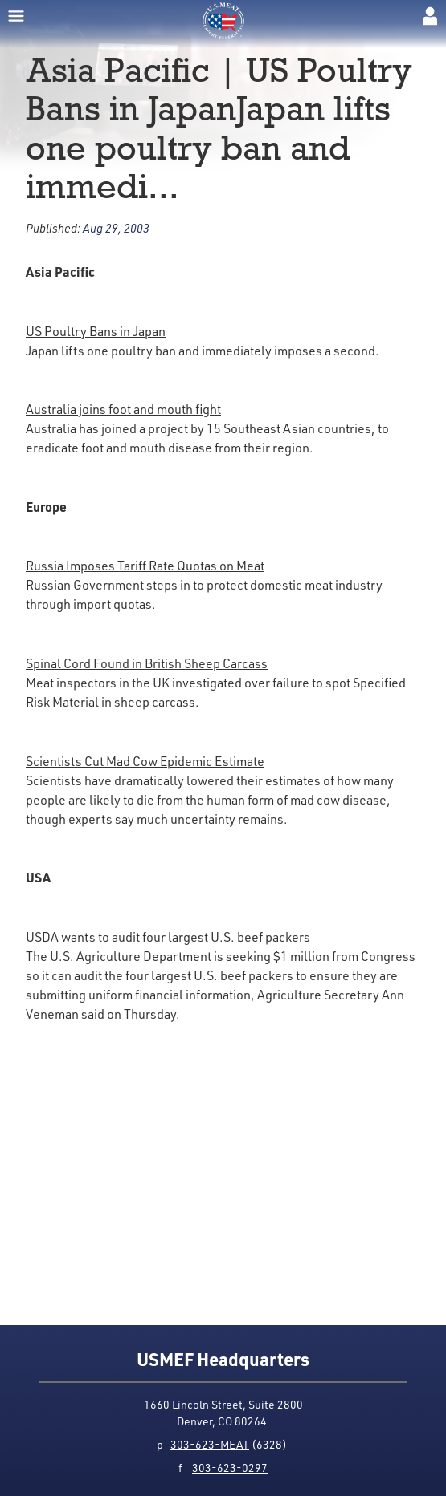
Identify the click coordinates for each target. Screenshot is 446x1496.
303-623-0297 (230, 1467)
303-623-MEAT (209, 1444)
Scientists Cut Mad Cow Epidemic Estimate (145, 761)
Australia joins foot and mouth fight (123, 409)
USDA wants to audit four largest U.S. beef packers (168, 937)
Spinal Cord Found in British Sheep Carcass (147, 663)
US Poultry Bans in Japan (96, 331)
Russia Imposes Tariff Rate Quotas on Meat (145, 565)
